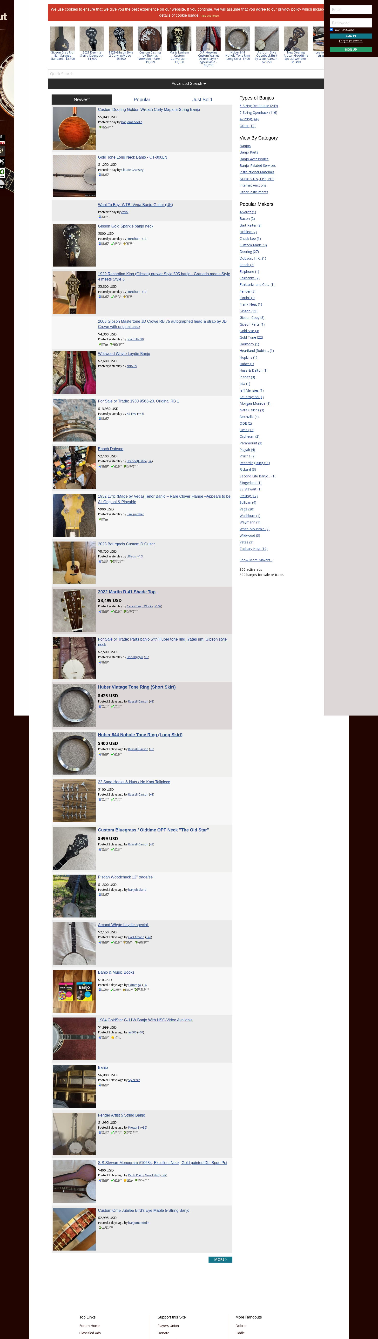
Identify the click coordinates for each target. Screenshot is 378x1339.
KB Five (138, 397)
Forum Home (98, 1249)
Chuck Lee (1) (246, 238)
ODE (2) (242, 423)
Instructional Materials (253, 172)
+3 (158, 665)
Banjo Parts (245, 152)
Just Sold (201, 99)
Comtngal (141, 929)
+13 (150, 232)
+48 (147, 397)
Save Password (342, 30)
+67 (147, 973)
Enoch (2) (243, 264)
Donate (166, 1257)
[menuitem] (27, 43)
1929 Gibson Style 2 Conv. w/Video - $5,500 (131, 55)
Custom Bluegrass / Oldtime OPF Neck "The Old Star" (160, 783)
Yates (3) (243, 542)
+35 (150, 1062)
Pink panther (141, 491)
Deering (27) (246, 251)
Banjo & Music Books (123, 916)
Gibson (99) (245, 311)
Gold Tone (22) (248, 337)
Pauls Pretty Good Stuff (150, 1111)
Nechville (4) (245, 416)
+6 (156, 441)
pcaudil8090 (141, 326)
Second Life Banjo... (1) (254, 476)
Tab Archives (98, 1264)
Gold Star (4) (246, 330)
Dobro (238, 1249)
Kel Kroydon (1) (248, 397)
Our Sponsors (171, 1278)
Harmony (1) (246, 344)
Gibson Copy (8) (248, 317)
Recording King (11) (251, 463)
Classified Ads (98, 1257)
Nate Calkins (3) (248, 410)
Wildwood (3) (246, 535)
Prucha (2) (244, 456)
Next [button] (313, 46)
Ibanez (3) (244, 377)
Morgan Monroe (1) (251, 403)
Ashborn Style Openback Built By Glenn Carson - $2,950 (276, 57)
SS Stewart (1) (247, 489)
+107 (164, 577)
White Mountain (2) (251, 529)
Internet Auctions (249, 185)
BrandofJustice (143, 441)
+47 (170, 1111)
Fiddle (237, 1257)
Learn (16, 69)
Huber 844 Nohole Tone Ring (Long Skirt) (147, 695)
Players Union (171, 1249)
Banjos (241, 145)
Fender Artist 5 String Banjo (128, 1049)
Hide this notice (223, 15)
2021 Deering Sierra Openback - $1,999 (101, 55)
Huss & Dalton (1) (250, 370)
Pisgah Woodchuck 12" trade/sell (133, 828)
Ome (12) (243, 430)
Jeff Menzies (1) (248, 390)
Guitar (237, 1264)
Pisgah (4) (244, 449)
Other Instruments (250, 192)
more (217, 1183)
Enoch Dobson (117, 429)
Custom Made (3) (249, 245)
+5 (153, 624)
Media (16, 81)
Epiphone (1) (246, 271)
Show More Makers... (252, 560)
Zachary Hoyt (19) (250, 548)
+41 (155, 885)
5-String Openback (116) (255, 112)
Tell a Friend (169, 1264)
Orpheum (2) (246, 436)
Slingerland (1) (247, 482)
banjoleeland (144, 840)
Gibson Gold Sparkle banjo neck (132, 220)
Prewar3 (140, 1062)
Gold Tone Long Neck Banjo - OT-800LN (139, 154)
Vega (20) (243, 509)
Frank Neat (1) (247, 304)
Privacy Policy (174, 1300)
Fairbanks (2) (246, 278)
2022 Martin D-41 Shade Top (133, 562)
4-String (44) (245, 119)
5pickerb (141, 1017)
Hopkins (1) (245, 357)
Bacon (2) (243, 218)
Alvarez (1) (244, 212)
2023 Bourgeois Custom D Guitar (133, 518)
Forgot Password (351, 41)
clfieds (137, 530)
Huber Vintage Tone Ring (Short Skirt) (143, 651)
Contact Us (169, 1286)
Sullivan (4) (244, 502)
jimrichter (139, 232)
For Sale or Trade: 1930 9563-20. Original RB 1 (145, 385)
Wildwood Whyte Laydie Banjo (131, 340)
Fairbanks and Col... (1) (253, 284)
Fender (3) (244, 291)
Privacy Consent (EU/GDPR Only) (214, 1300)
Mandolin (240, 1271)
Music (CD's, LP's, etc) (253, 178)
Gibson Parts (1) (248, 324)
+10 (146, 530)
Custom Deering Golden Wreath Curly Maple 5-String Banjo (156, 109)
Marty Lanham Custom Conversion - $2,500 (189, 57)
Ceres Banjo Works (146, 577)
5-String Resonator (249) (255, 105)
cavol (131, 205)
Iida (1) (241, 383)
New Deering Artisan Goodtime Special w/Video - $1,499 (306, 57)
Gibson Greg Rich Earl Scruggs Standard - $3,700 (73, 55)
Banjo (110, 1005)
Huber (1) (243, 364)
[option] (72, 43)
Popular (145, 99)
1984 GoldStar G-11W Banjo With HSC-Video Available (152, 961)
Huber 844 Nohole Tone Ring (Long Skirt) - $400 (247, 55)
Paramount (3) (247, 443)
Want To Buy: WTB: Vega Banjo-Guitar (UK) (142, 198)
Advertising (168, 1271)
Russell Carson (145, 665)
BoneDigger (141, 624)
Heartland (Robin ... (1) (253, 350)
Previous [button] (60, 46)
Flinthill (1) (244, 297)
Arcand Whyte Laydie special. (130, 872)
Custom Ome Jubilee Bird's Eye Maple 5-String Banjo (150, 1138)
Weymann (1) (246, 522)
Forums (17, 43)
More (15, 94)
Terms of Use (149, 1300)
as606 (139, 973)
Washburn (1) (246, 515)
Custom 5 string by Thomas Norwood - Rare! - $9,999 (160, 57)
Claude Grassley (139, 166)
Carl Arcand (143, 885)
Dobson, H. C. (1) (249, 258)
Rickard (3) (244, 469)
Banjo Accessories (250, 159)
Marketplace (22, 56)
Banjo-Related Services (254, 165)
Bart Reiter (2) (247, 225)
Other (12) (244, 125)
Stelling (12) (245, 496)
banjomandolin (138, 122)
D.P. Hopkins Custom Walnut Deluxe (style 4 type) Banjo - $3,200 (218, 58)
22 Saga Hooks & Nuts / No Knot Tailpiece (141, 739)
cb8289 (138, 353)
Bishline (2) (244, 231)
